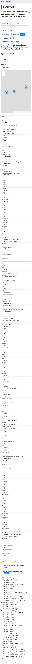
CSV (13, 41)
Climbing (21, 47)
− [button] (3, 75)
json (10, 41)
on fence (5, 59)
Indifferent (22, 49)
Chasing (15, 47)
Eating (26, 47)
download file (16, 571)
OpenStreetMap (21, 112)
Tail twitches (15, 49)
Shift (14, 45)
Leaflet (15, 112)
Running (9, 47)
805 (5, 265)
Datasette (9, 662)
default (13, 565)
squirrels (8, 1)
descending (15, 34)
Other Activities (5, 49)
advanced (19, 41)
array (17, 565)
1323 (5, 413)
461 (5, 118)
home (3, 1)
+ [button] (3, 72)
